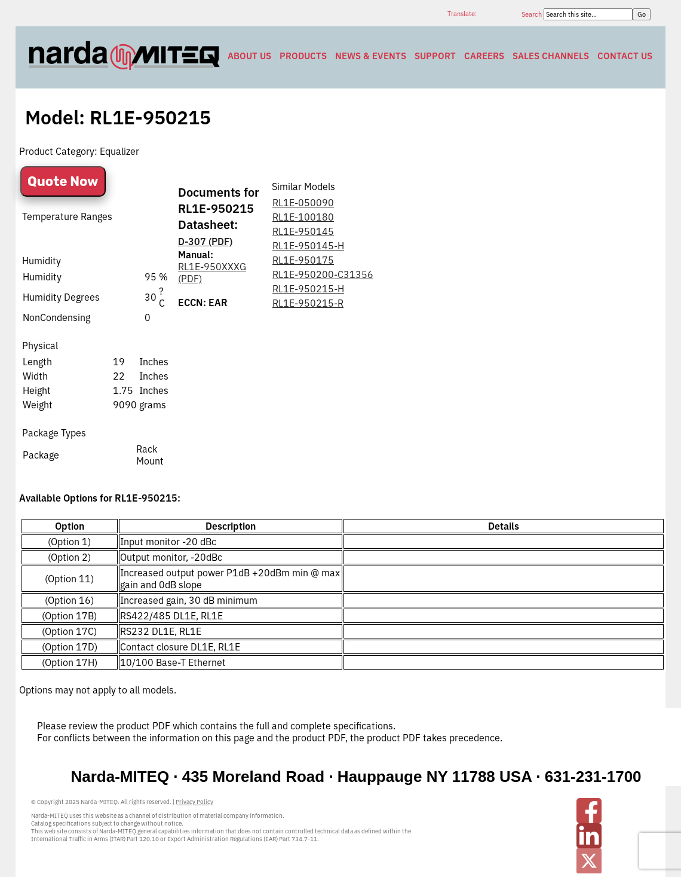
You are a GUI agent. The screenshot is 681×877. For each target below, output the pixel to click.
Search (533, 14)
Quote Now (63, 181)
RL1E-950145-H (308, 246)
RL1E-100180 (303, 217)
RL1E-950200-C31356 (322, 274)
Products (303, 56)
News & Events (370, 56)
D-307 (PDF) (205, 241)
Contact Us (624, 56)
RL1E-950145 (303, 231)
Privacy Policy (194, 802)
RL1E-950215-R (307, 303)
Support (435, 56)
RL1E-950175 (303, 260)
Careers (484, 56)
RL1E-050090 (303, 203)
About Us (249, 56)
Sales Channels (551, 56)
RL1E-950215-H (308, 289)
